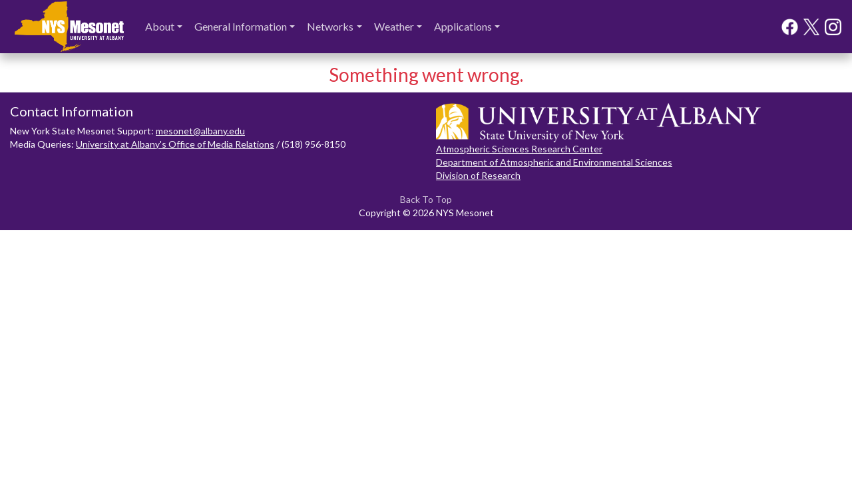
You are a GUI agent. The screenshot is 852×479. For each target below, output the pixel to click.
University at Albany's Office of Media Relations (175, 144)
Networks (330, 26)
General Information (240, 26)
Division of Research (478, 175)
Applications (463, 26)
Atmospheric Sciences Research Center (519, 148)
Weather (394, 26)
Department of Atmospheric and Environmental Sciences (554, 162)
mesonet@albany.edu (200, 130)
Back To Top (426, 199)
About (159, 26)
